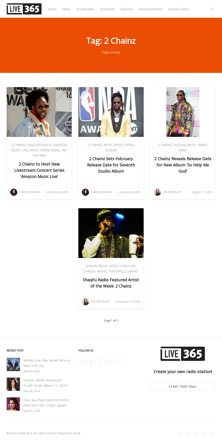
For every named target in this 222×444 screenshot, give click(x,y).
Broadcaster (85, 9)
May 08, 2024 (32, 391)
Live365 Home (178, 9)
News (66, 9)
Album (111, 150)
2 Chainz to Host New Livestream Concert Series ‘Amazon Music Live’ (39, 170)
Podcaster (107, 9)
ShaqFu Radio (95, 271)
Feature (115, 271)
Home (52, 9)
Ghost (76, 433)
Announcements (150, 9)
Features (126, 9)
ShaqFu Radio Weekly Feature (110, 266)
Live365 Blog (24, 433)
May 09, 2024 (32, 371)
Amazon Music (39, 145)
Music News (39, 150)
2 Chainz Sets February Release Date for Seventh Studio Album (111, 165)
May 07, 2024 (32, 411)
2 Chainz (18, 145)
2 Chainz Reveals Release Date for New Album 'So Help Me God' (182, 165)
